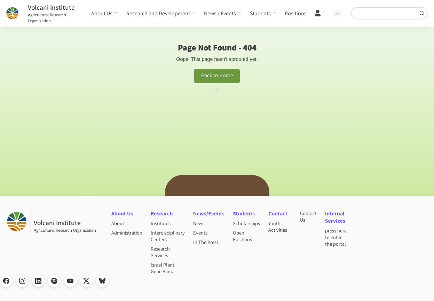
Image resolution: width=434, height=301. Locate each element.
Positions (296, 13)
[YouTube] (70, 281)
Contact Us (308, 216)
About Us (101, 13)
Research (162, 213)
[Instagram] (22, 281)
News (198, 223)
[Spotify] (54, 281)
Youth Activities (277, 226)
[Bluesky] (102, 281)
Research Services (160, 252)
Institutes (161, 223)
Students (260, 13)
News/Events (208, 213)
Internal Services (335, 217)
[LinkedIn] (38, 281)
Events (200, 232)
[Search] (422, 13)
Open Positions (242, 236)
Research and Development (158, 13)
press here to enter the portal (336, 237)
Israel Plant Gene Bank (162, 268)
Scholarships (246, 223)
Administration (126, 232)
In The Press (206, 242)
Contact (277, 213)
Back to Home (217, 75)
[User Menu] (320, 13)
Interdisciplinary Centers (168, 236)
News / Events (220, 13)
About (117, 223)
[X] (86, 281)
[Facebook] (6, 281)
